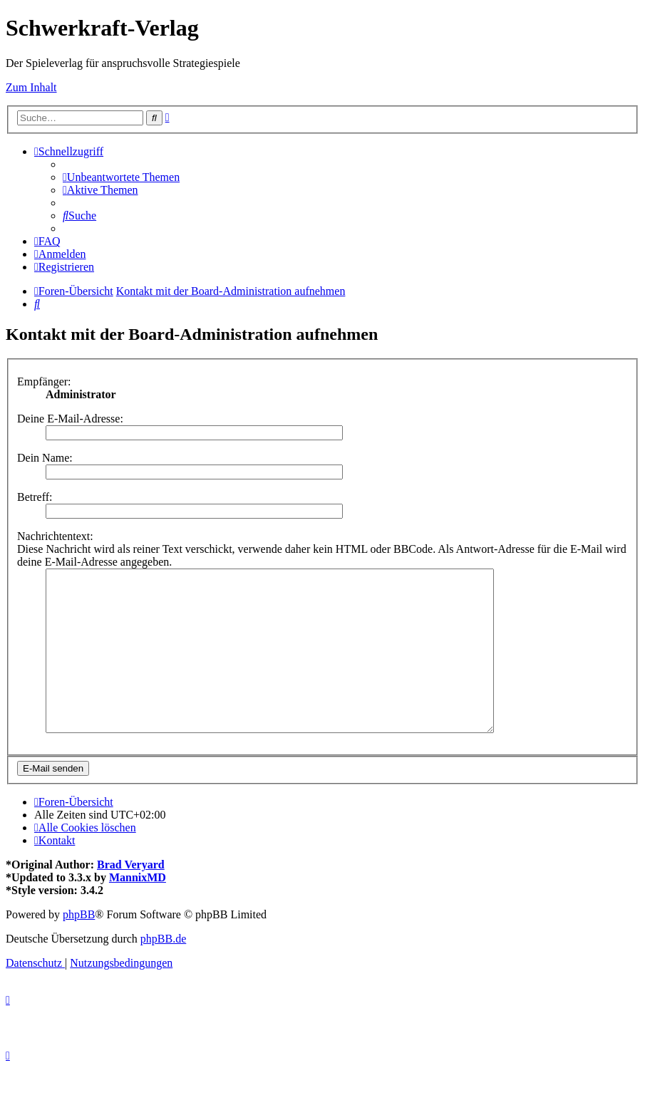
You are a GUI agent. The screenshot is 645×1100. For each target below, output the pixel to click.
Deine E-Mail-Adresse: (70, 418)
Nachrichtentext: (55, 536)
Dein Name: (45, 458)
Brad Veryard (131, 897)
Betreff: (34, 497)
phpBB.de (163, 971)
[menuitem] (121, 177)
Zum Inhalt (31, 87)
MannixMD (137, 909)
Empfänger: (44, 381)
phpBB (79, 946)
